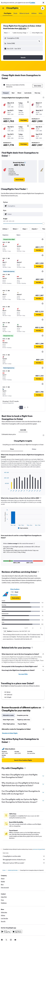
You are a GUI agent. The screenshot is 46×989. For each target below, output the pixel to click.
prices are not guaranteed (39, 849)
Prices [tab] (12, 449)
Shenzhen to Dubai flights (9, 733)
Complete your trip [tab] (22, 715)
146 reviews (14, 595)
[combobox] (7, 33)
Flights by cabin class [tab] (23, 719)
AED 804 (22, 28)
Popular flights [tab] (22, 724)
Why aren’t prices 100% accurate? (24, 863)
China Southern (14, 589)
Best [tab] (13, 93)
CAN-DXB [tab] (23, 430)
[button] (43, 2)
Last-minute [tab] (27, 93)
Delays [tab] (34, 449)
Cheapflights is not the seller (24, 856)
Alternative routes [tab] (8, 715)
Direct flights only (37, 32)
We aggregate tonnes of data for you (24, 859)
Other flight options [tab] (9, 724)
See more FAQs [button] (23, 674)
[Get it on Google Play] (6, 931)
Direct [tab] (19, 93)
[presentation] (28, 28)
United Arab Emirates (13, 870)
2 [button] (24, 407)
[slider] (43, 223)
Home (3, 870)
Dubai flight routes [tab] (8, 719)
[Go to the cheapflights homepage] (13, 8)
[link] (19, 179)
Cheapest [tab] (6, 93)
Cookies (32, 2)
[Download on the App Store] (17, 931)
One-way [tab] (37, 93)
